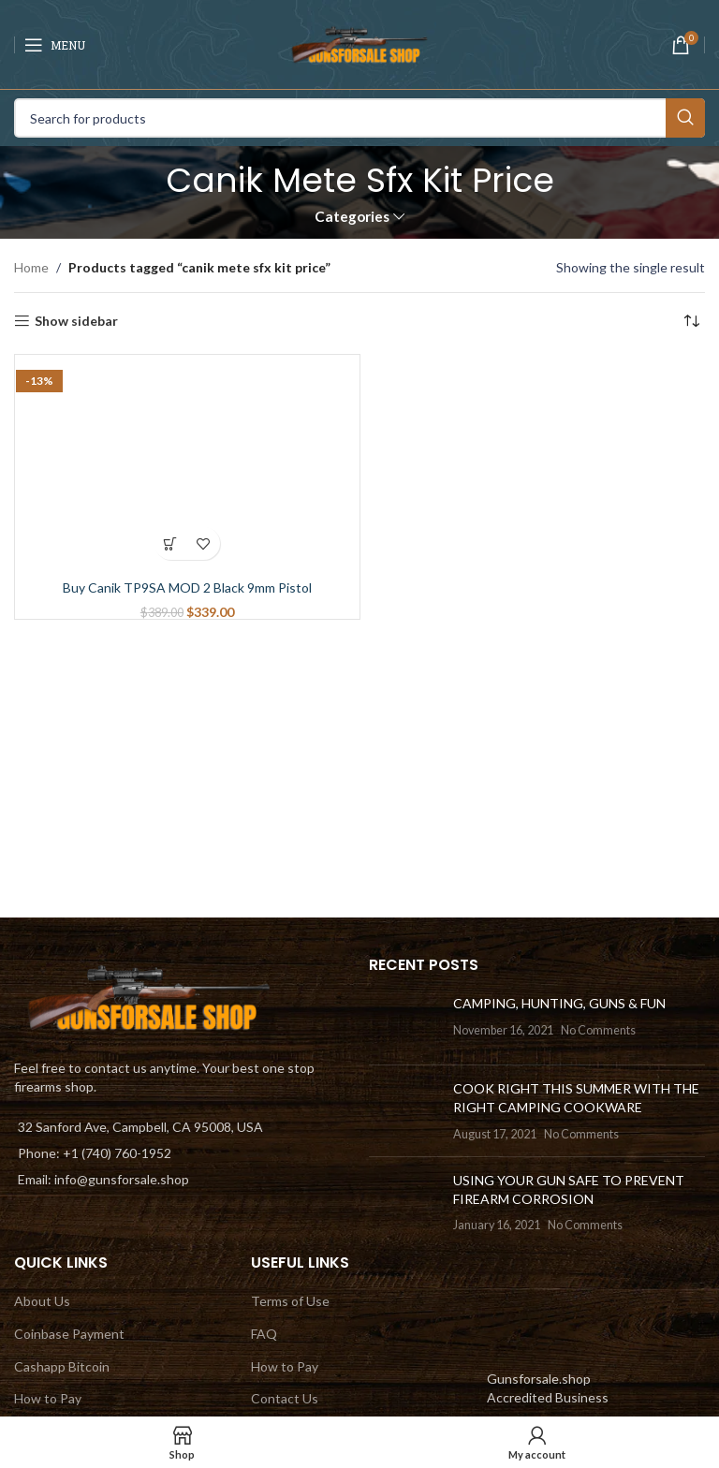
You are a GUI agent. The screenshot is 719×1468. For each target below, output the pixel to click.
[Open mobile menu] (55, 45)
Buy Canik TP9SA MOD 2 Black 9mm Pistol (187, 587)
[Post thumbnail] (404, 1022)
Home (31, 267)
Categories (352, 217)
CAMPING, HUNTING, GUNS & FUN (559, 1003)
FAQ (264, 1334)
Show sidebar (76, 321)
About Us (42, 1301)
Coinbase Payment (69, 1334)
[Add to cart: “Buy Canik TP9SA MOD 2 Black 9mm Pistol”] (170, 543)
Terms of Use (290, 1301)
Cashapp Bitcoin (62, 1366)
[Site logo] (359, 43)
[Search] (359, 118)
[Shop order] (691, 321)
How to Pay (47, 1398)
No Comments (598, 1030)
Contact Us (284, 1398)
